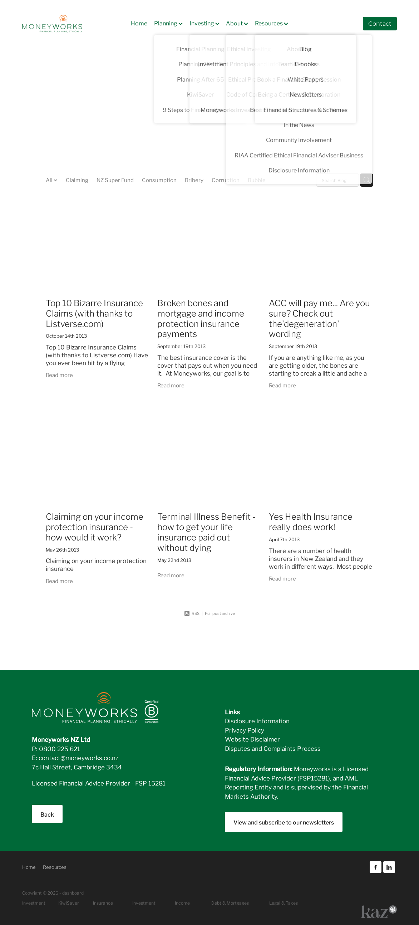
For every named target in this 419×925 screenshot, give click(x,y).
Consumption (159, 179)
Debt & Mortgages (230, 903)
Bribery (194, 179)
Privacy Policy (244, 729)
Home (139, 23)
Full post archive (220, 613)
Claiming (77, 179)
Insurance (103, 903)
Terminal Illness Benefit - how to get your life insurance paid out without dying (206, 531)
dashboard (73, 893)
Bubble (257, 179)
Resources (271, 23)
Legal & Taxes (283, 903)
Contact (379, 23)
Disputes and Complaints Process (273, 748)
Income (182, 903)
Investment (144, 903)
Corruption (226, 179)
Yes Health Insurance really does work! (311, 521)
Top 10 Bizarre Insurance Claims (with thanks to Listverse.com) (94, 312)
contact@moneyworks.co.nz (78, 757)
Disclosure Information (257, 720)
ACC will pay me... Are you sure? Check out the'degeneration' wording (319, 317)
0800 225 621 (59, 748)
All (50, 179)
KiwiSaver (68, 903)
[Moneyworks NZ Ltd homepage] (59, 24)
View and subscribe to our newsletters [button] (283, 822)
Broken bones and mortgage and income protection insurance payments (200, 317)
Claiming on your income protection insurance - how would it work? (94, 526)
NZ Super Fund (115, 179)
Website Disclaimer (252, 738)
